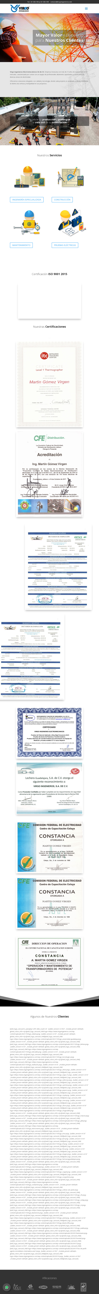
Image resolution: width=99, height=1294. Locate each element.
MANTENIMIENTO (21, 245)
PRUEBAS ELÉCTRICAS (65, 245)
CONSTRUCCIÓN (62, 199)
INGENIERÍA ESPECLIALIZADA (26, 199)
